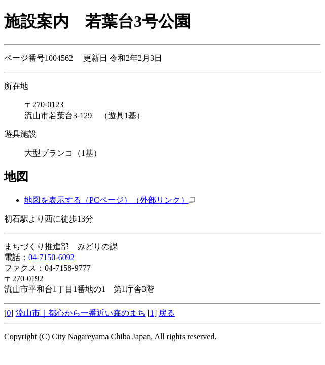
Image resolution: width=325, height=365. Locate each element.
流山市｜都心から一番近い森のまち (81, 313)
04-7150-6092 (51, 257)
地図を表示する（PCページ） (109, 200)
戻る (167, 313)
